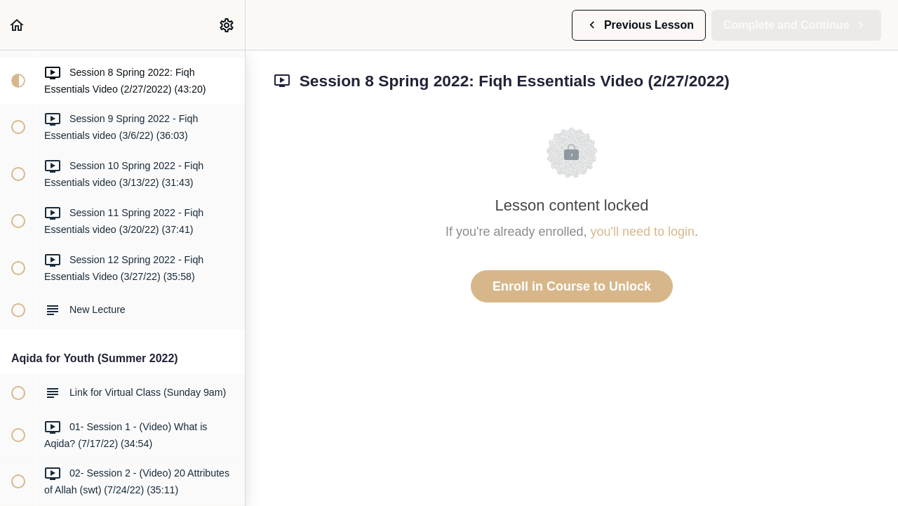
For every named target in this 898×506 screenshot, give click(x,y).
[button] (17, 25)
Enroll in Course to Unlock (571, 286)
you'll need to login (643, 232)
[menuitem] (227, 25)
